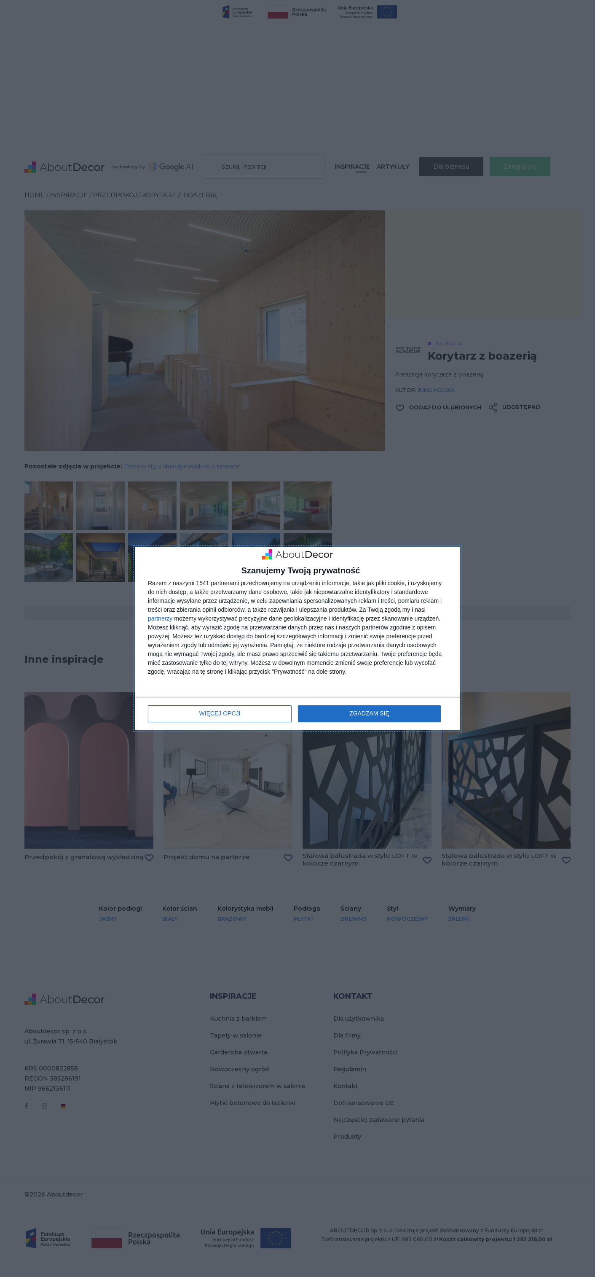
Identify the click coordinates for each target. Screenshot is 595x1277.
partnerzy (160, 618)
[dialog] (297, 638)
